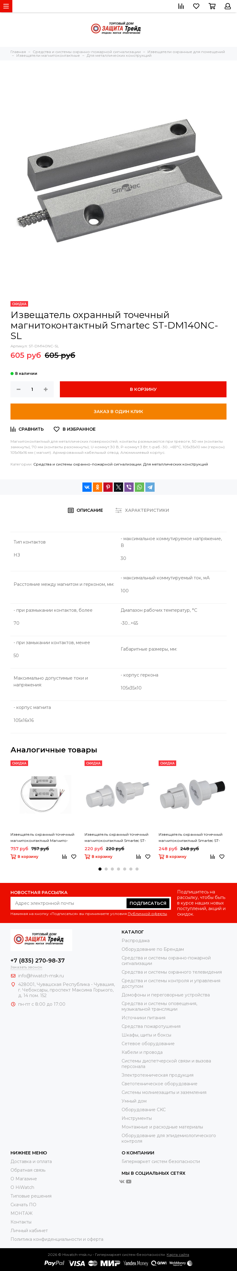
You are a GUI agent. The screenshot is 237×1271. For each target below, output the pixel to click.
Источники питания (143, 1018)
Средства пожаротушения (151, 1026)
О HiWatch (22, 1187)
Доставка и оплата (31, 1161)
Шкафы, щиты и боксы (146, 1035)
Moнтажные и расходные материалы (162, 1127)
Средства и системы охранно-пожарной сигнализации (87, 464)
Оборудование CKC (144, 1109)
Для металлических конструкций (175, 464)
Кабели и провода (142, 1052)
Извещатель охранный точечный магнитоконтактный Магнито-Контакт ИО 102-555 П (42, 838)
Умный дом (134, 1101)
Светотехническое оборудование (160, 1084)
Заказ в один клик (118, 411)
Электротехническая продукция (157, 1075)
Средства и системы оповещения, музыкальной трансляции (159, 1006)
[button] (100, 869)
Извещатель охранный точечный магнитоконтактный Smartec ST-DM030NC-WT (116, 838)
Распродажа (136, 940)
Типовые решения (31, 1196)
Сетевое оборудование (148, 1043)
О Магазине (23, 1179)
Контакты (20, 1222)
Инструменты (137, 1118)
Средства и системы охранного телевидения (172, 972)
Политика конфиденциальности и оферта (56, 1239)
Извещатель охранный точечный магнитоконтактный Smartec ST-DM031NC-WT (190, 838)
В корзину (143, 389)
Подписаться (148, 903)
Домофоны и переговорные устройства (166, 995)
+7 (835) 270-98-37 (37, 960)
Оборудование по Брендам (153, 949)
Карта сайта (178, 1254)
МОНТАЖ (21, 1213)
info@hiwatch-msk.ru (41, 976)
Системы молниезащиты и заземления (164, 1092)
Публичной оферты (147, 913)
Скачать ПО (23, 1204)
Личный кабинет (29, 1230)
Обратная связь (27, 1170)
